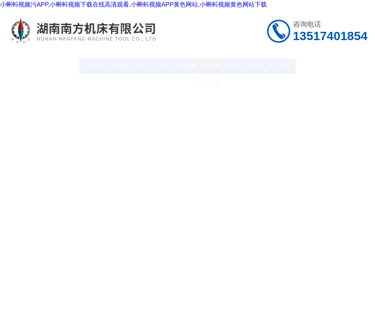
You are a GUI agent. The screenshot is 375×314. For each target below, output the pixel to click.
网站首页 (27, 64)
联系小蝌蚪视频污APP (347, 77)
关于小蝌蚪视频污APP (67, 77)
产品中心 (107, 64)
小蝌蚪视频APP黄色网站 (227, 77)
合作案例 (147, 64)
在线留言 (307, 64)
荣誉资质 (267, 64)
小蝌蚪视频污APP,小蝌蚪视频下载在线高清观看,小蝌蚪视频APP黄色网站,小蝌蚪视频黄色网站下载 (133, 4)
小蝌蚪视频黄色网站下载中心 (187, 89)
